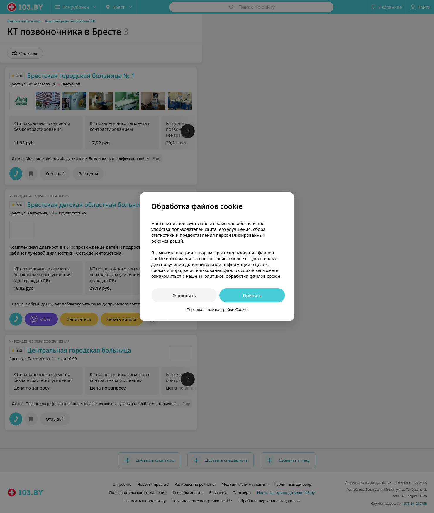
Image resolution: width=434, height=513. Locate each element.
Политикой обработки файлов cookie (240, 276)
